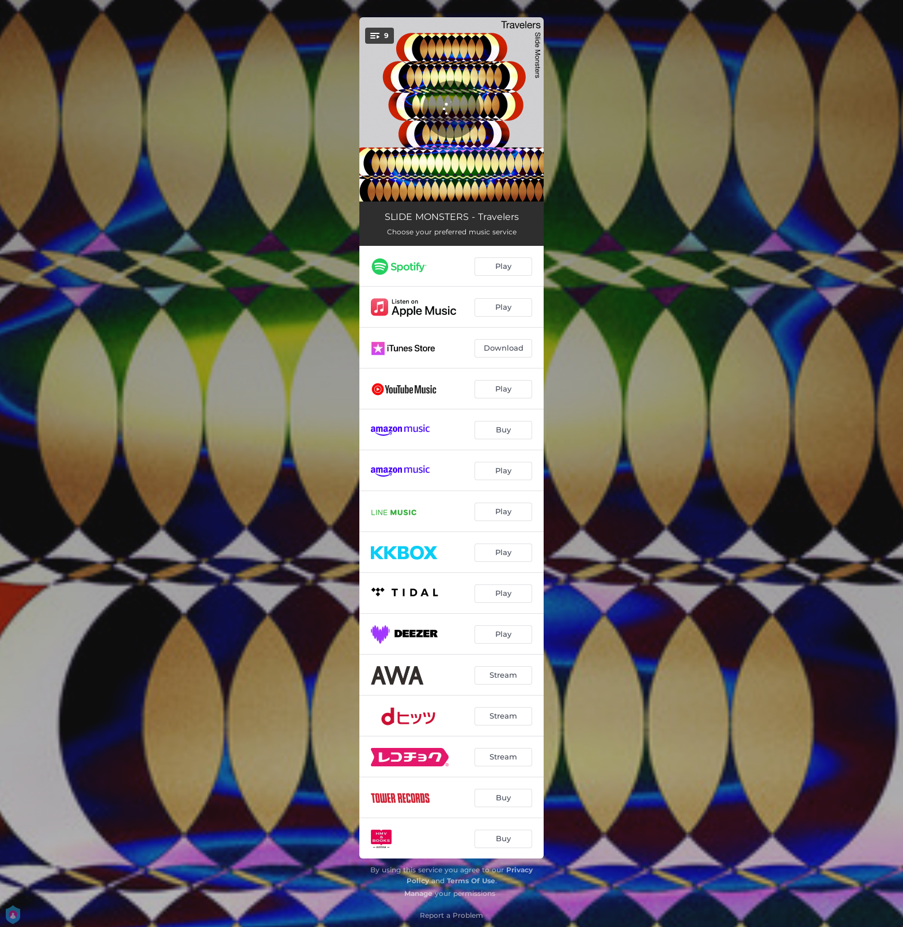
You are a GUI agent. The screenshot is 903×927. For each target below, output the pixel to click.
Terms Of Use (471, 880)
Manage (418, 893)
